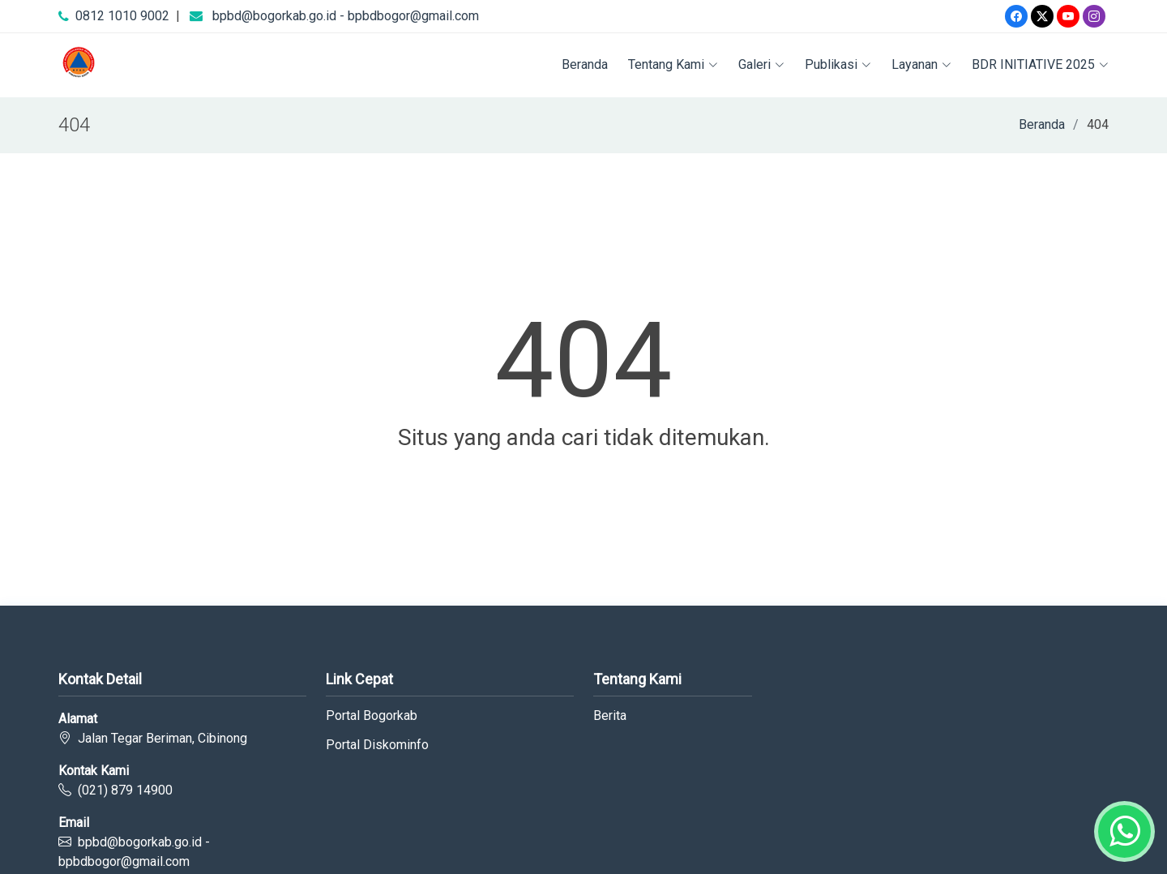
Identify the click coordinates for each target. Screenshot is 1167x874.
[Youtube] (1068, 16)
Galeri (761, 64)
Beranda (585, 64)
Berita (609, 715)
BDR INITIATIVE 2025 (1040, 64)
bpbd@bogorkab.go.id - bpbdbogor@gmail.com (345, 16)
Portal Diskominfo (377, 745)
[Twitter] (1042, 16)
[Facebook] (1016, 16)
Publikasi (838, 64)
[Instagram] (1094, 16)
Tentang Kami (673, 64)
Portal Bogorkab (371, 715)
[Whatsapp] (1124, 831)
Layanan (921, 64)
